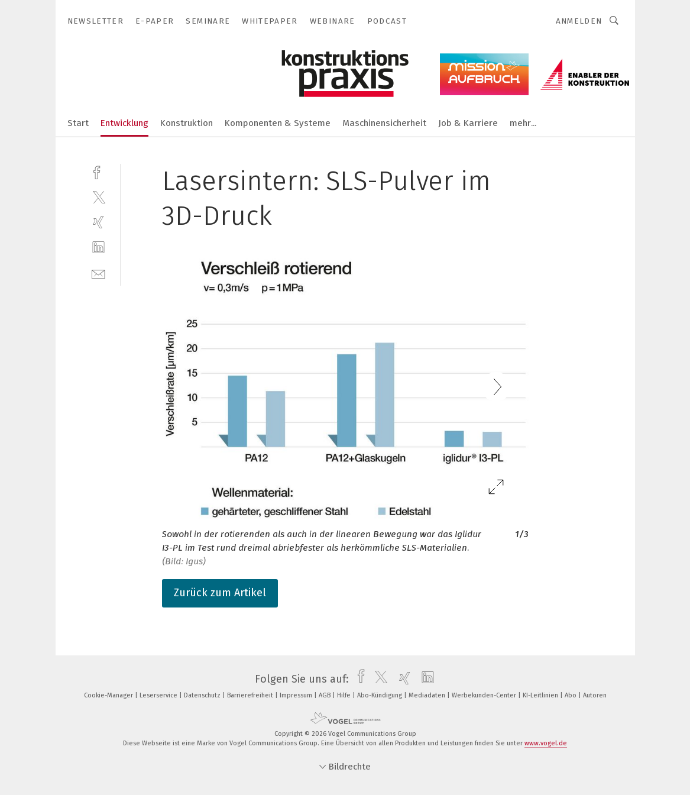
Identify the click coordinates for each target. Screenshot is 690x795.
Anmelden (579, 21)
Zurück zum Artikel (220, 592)
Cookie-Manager (109, 695)
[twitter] (98, 196)
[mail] (98, 273)
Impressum (297, 695)
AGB (325, 695)
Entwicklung (124, 123)
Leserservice (159, 695)
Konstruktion (186, 123)
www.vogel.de (545, 743)
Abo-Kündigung (380, 695)
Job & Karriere (468, 123)
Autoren (595, 695)
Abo (571, 695)
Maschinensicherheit (384, 123)
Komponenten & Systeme (278, 123)
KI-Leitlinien (541, 695)
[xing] (98, 222)
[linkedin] (98, 247)
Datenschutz (203, 695)
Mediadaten (428, 695)
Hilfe (344, 695)
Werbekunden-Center (485, 695)
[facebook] (98, 171)
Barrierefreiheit (251, 695)
